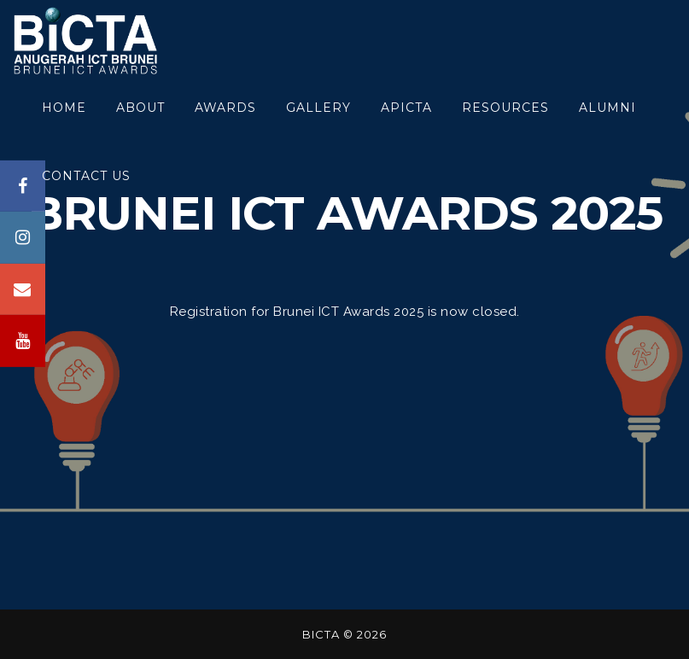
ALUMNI (607, 107)
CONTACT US (86, 176)
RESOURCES (505, 107)
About (140, 107)
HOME (64, 107)
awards (225, 107)
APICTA (406, 107)
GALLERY (318, 107)
